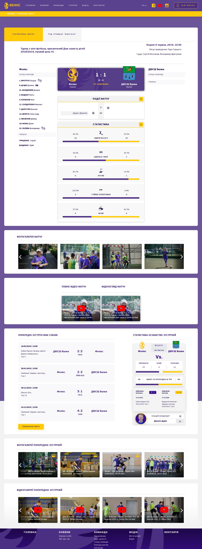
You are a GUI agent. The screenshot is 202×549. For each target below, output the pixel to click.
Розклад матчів (101, 545)
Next (181, 257)
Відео (131, 539)
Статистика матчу (23, 34)
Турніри (73, 5)
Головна (30, 5)
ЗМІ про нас (64, 539)
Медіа (85, 5)
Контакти (99, 5)
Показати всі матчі (31, 426)
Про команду (100, 536)
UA (143, 5)
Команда (59, 5)
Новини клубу (65, 536)
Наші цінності (100, 539)
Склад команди (101, 542)
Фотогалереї (135, 536)
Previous (21, 257)
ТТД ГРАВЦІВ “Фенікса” (62, 34)
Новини (44, 5)
